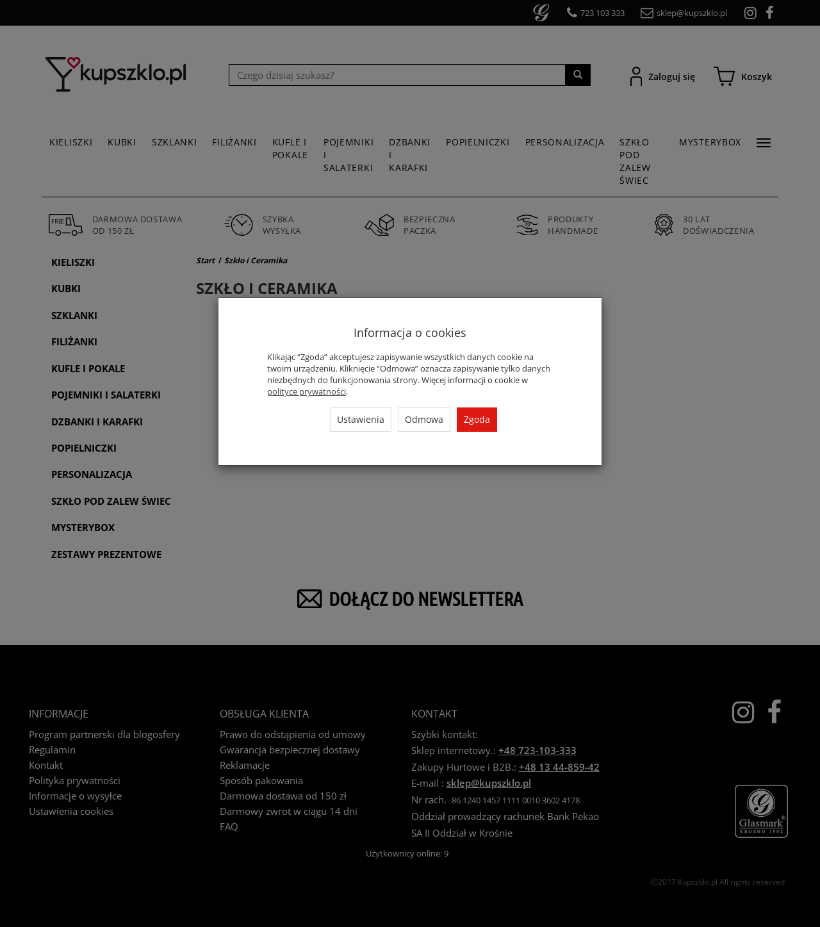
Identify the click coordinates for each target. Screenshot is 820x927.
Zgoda (477, 419)
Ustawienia (360, 419)
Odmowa (424, 419)
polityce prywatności (306, 391)
